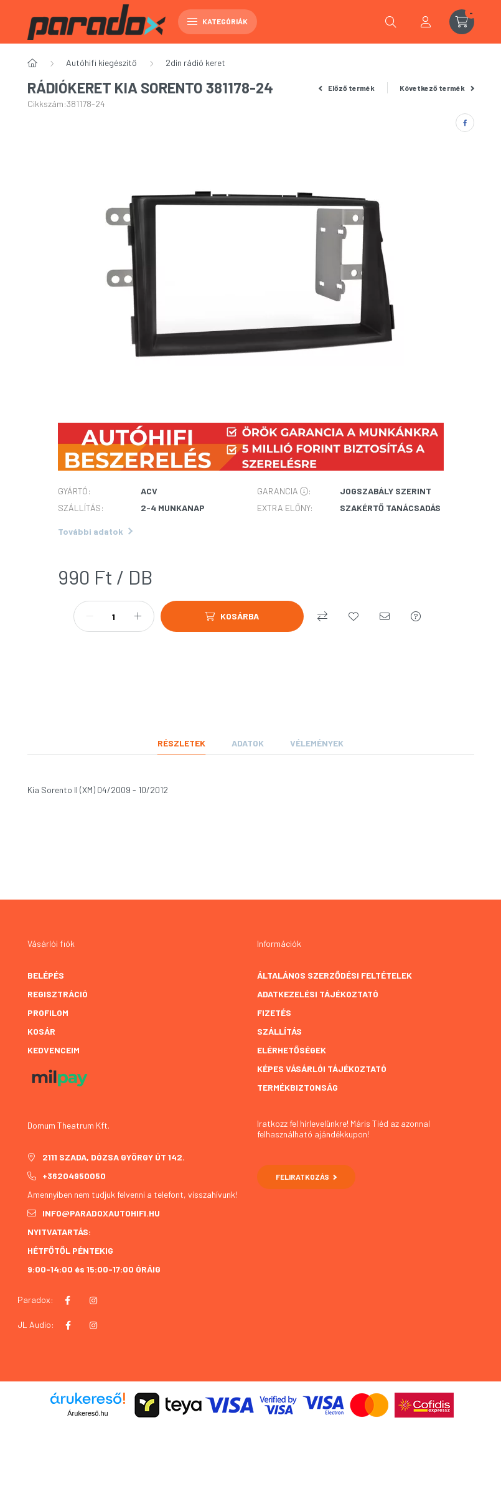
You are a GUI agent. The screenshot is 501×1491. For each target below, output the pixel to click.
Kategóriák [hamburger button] (217, 21)
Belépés (45, 975)
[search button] (390, 21)
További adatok (95, 531)
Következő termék (437, 87)
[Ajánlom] (384, 616)
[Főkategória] (32, 63)
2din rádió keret (195, 62)
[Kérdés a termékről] (415, 616)
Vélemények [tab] (317, 743)
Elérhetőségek (291, 1050)
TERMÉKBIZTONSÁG (297, 1087)
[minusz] (89, 616)
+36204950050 (74, 1175)
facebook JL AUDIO (68, 1325)
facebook (67, 1300)
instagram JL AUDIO (93, 1325)
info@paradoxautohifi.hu (101, 1213)
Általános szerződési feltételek (334, 975)
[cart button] (461, 21)
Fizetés (274, 1012)
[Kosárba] (232, 616)
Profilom (47, 1012)
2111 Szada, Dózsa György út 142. (113, 1157)
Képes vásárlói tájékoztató (321, 1068)
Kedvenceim (53, 1050)
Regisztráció (57, 994)
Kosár (41, 1031)
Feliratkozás (306, 1176)
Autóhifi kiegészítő (101, 62)
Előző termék (347, 87)
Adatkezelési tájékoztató (317, 994)
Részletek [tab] (181, 743)
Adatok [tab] (248, 743)
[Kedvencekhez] (353, 616)
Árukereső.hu (87, 1413)
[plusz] (138, 616)
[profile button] (425, 21)
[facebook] (465, 122)
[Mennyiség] (113, 616)
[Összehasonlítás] (322, 616)
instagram (93, 1300)
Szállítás (279, 1031)
